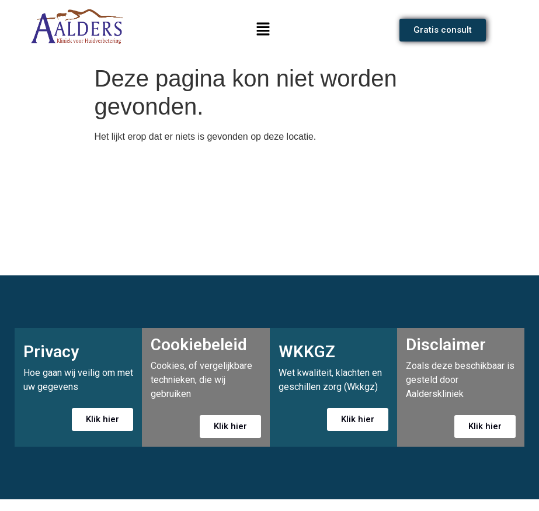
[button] (262, 30)
